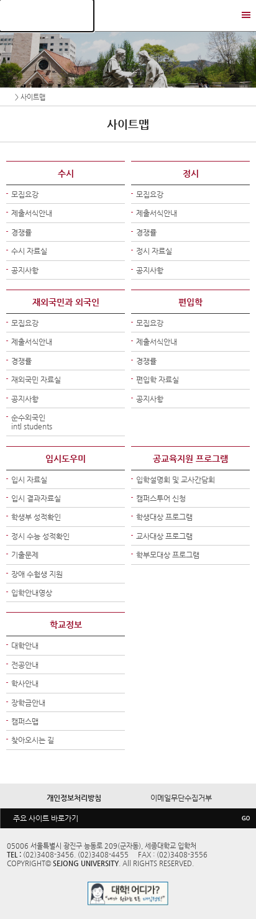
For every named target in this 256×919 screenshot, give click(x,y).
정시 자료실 (154, 251)
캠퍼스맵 (25, 721)
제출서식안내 (31, 213)
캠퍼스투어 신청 (161, 498)
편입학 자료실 (157, 379)
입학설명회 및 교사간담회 (175, 479)
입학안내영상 (31, 592)
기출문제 (25, 555)
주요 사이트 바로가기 (45, 818)
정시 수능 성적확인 (40, 536)
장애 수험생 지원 (37, 574)
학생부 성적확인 (36, 517)
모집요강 (25, 194)
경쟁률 (21, 232)
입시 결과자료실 (36, 498)
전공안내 (25, 665)
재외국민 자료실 (36, 379)
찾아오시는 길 (32, 740)
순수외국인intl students (31, 422)
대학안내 (25, 645)
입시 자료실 (29, 479)
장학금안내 (28, 702)
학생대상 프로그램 (164, 517)
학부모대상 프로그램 (167, 555)
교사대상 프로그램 (164, 536)
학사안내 (25, 683)
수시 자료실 (29, 251)
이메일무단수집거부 (181, 797)
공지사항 (25, 270)
